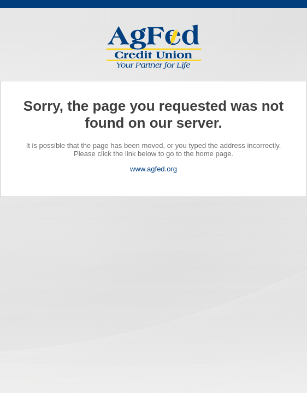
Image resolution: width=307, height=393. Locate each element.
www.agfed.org (153, 169)
